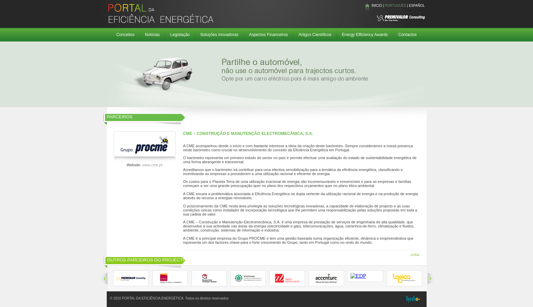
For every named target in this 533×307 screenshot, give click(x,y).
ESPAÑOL (417, 5)
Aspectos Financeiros (268, 34)
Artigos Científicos (314, 34)
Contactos (407, 34)
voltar (415, 255)
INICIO (377, 5)
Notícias (152, 34)
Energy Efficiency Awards (365, 34)
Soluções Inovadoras (219, 34)
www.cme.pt (152, 165)
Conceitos (125, 34)
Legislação (180, 34)
